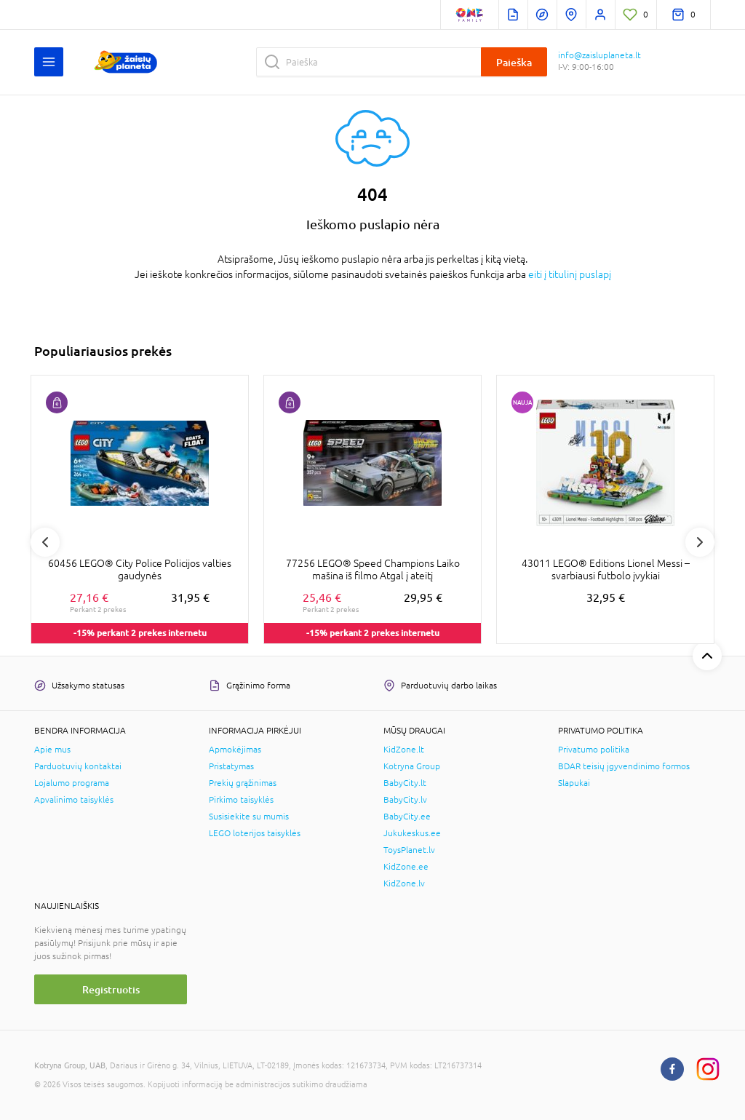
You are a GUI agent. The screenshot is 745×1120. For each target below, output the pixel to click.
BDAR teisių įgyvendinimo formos (624, 766)
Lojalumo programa (71, 783)
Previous (45, 542)
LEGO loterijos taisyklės (254, 833)
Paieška (514, 62)
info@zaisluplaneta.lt (599, 55)
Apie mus (52, 749)
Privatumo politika (593, 749)
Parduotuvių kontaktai (77, 766)
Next (699, 542)
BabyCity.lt (404, 783)
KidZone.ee (406, 867)
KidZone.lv (404, 883)
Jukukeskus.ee (412, 833)
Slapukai (574, 783)
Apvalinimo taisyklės (73, 800)
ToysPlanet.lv (409, 850)
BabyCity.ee (407, 816)
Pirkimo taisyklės (241, 800)
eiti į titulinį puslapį (569, 274)
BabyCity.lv (405, 800)
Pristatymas (231, 766)
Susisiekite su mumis (249, 816)
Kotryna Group (411, 766)
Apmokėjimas (235, 749)
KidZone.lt (403, 749)
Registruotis (111, 989)
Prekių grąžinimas (242, 783)
